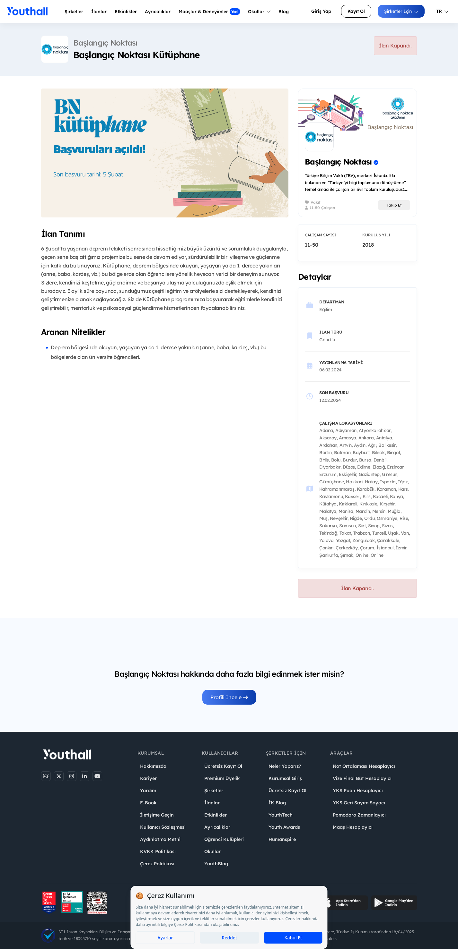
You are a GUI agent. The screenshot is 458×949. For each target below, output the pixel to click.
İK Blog (277, 803)
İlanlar (99, 11)
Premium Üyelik (222, 778)
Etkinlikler (126, 11)
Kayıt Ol (356, 11)
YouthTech (281, 815)
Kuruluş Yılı (376, 235)
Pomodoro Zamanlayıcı (359, 815)
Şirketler (74, 11)
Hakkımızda (153, 766)
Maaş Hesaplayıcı (353, 827)
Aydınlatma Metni (160, 839)
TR (442, 11)
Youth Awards (284, 827)
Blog (283, 11)
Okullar (259, 11)
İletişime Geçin (157, 815)
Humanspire (282, 839)
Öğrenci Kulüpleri (224, 839)
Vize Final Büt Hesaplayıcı (362, 778)
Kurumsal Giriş (285, 778)
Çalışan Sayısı (320, 235)
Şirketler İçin (401, 11)
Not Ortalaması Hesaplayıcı (364, 766)
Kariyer (148, 778)
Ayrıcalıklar (217, 827)
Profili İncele (229, 697)
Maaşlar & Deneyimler (209, 11)
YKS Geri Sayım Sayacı (359, 803)
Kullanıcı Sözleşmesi (163, 827)
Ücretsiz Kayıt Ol (223, 766)
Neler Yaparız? (285, 766)
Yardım (148, 790)
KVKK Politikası (158, 851)
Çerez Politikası (157, 864)
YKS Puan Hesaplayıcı (358, 790)
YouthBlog (216, 864)
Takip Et (394, 205)
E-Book (148, 803)
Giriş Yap (321, 11)
